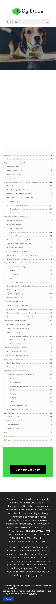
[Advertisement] (28, 113)
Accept (8, 599)
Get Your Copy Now (28, 469)
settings (33, 593)
